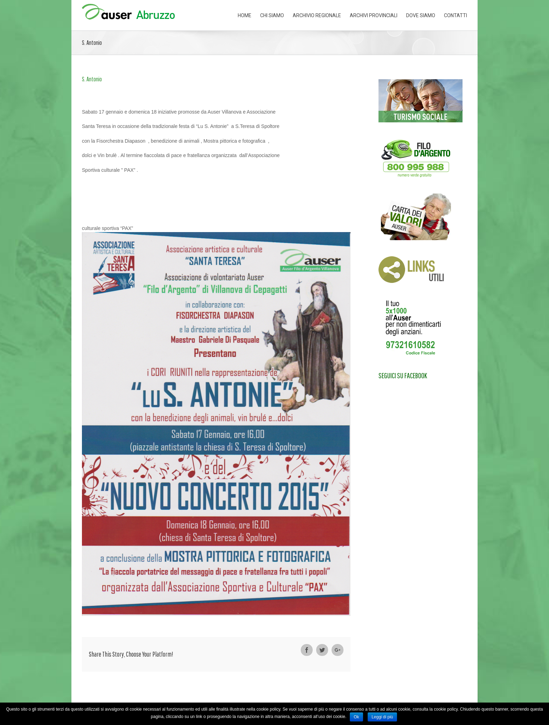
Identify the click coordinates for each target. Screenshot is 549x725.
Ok (356, 716)
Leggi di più (382, 716)
